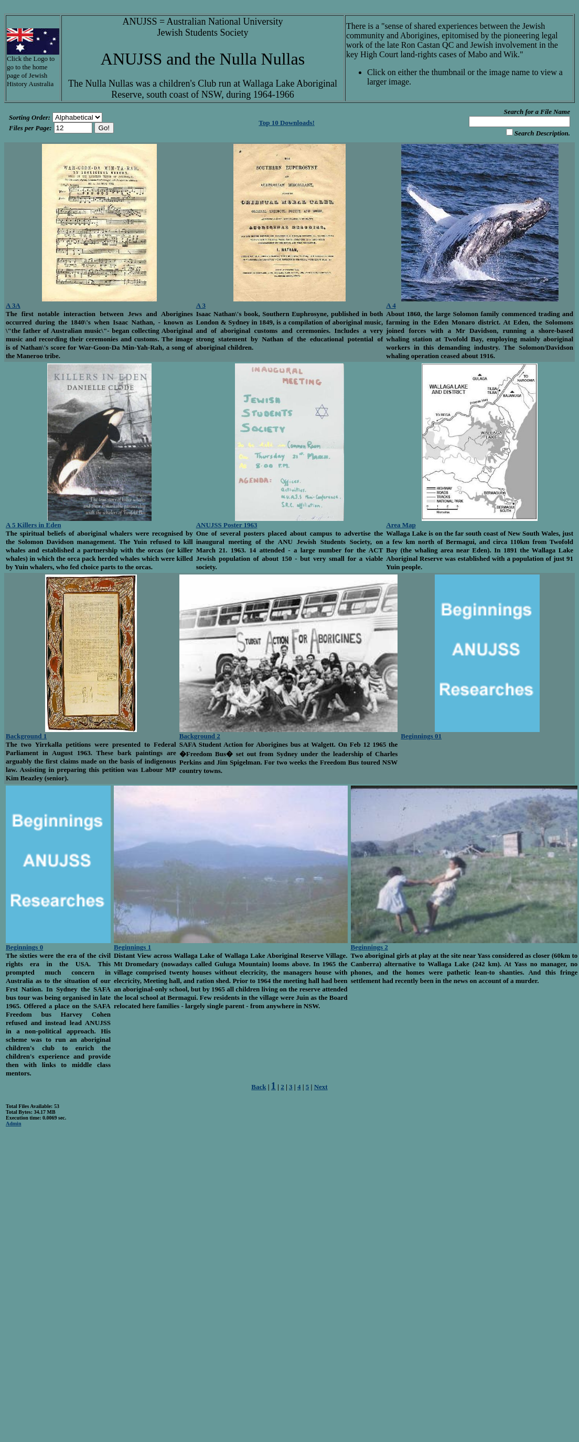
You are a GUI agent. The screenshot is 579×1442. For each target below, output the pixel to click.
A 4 (390, 305)
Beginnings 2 (369, 947)
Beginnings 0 (24, 947)
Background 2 (199, 736)
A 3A (13, 305)
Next (321, 1087)
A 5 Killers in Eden (33, 525)
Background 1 (26, 736)
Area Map (400, 525)
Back (258, 1087)
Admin (13, 1123)
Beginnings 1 (132, 947)
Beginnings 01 (421, 736)
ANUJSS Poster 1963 (227, 525)
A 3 (201, 305)
